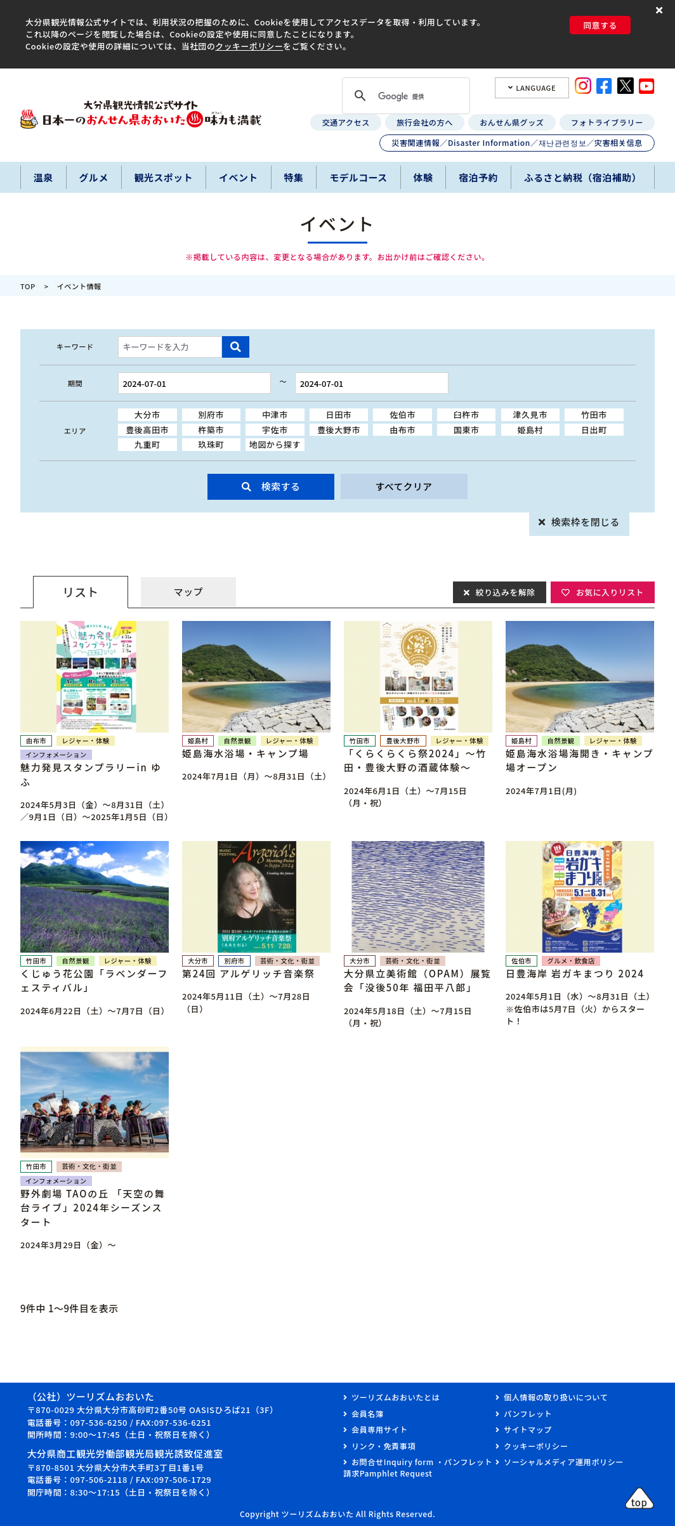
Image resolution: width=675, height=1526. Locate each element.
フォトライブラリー (607, 122)
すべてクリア (404, 486)
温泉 (43, 177)
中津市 (275, 414)
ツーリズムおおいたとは (395, 1397)
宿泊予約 (478, 177)
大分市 (147, 414)
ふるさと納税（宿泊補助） (582, 177)
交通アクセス (345, 122)
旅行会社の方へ (424, 122)
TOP (28, 286)
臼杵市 (467, 414)
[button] (660, 10)
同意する (600, 25)
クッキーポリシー (249, 46)
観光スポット (163, 177)
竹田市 (594, 414)
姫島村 (530, 430)
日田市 (339, 414)
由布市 (403, 430)
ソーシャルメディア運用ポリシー (564, 1461)
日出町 (594, 430)
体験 (423, 177)
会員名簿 (367, 1413)
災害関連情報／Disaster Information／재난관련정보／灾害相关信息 (517, 142)
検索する (281, 486)
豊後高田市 (147, 430)
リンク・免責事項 (383, 1445)
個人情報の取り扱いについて (556, 1397)
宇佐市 (275, 430)
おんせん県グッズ (512, 122)
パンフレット (528, 1413)
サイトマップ (528, 1429)
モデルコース (358, 177)
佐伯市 (403, 414)
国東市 (467, 430)
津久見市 (530, 414)
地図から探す (275, 444)
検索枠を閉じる (585, 521)
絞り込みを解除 (504, 591)
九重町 (147, 444)
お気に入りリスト (609, 591)
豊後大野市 (338, 430)
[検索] (404, 97)
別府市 (211, 414)
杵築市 (211, 430)
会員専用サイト (379, 1429)
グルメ (93, 177)
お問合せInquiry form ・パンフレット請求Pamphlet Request (417, 1467)
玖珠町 (211, 444)
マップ (188, 591)
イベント (238, 177)
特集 (294, 177)
